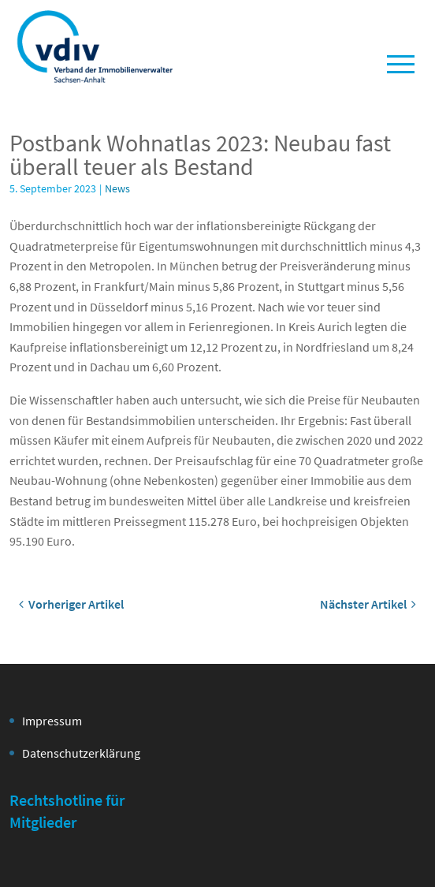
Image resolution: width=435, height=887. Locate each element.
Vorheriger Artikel (71, 604)
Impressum (52, 721)
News (117, 188)
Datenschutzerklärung (81, 753)
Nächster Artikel (368, 604)
